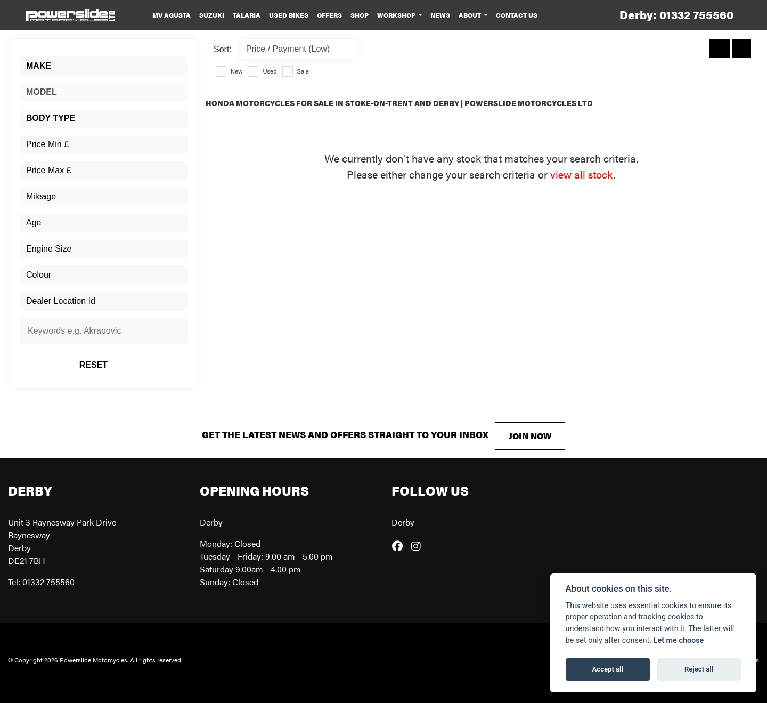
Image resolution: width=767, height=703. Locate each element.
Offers (329, 15)
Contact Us (516, 15)
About (471, 15)
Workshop (397, 15)
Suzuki (211, 15)
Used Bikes (288, 15)
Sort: (223, 49)
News (440, 15)
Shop (359, 15)
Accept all (607, 669)
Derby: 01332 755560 (676, 14)
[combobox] (104, 66)
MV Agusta (171, 15)
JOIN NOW (530, 436)
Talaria (246, 15)
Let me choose (679, 640)
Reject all (698, 669)
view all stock (581, 174)
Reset (132, 364)
